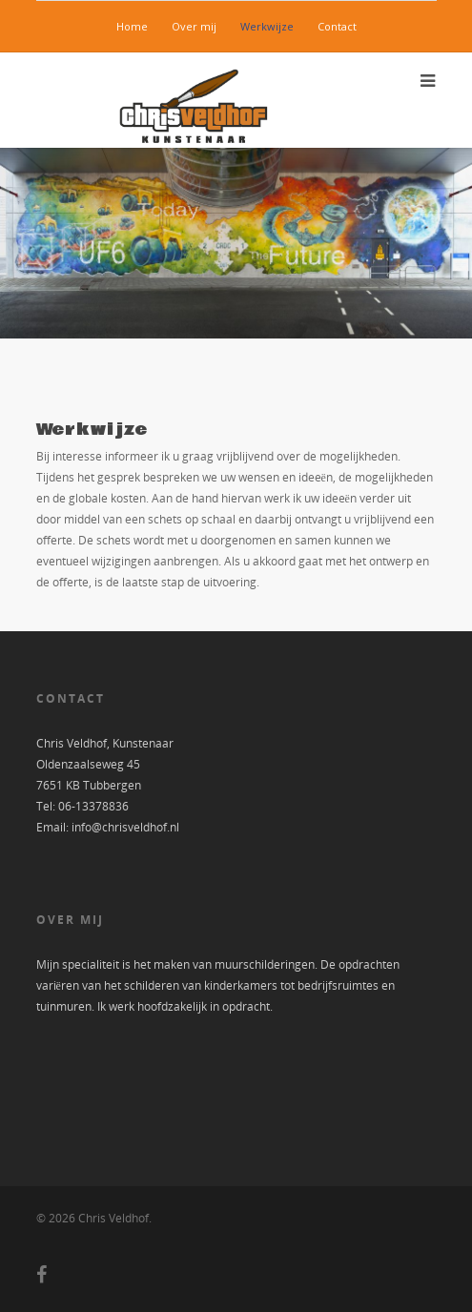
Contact (337, 26)
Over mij (194, 26)
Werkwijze (267, 26)
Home (132, 26)
